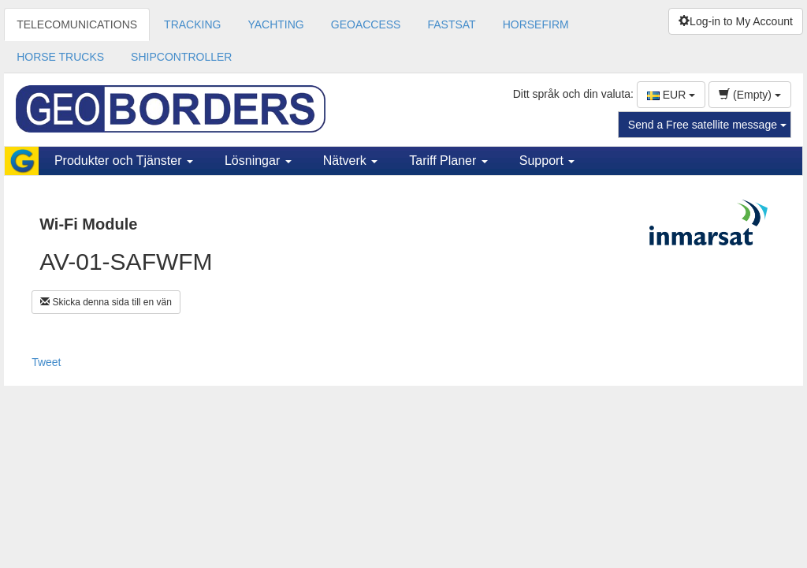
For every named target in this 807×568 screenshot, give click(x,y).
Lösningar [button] (258, 160)
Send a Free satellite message (707, 124)
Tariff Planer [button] (448, 160)
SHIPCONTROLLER (181, 56)
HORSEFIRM (536, 24)
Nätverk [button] (350, 160)
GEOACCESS (366, 24)
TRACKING (192, 24)
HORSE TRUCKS (60, 56)
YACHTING (275, 24)
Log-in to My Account (736, 21)
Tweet (46, 362)
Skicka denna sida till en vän (106, 302)
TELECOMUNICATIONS (77, 24)
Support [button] (547, 160)
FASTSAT (451, 24)
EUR (671, 94)
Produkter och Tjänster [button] (123, 160)
